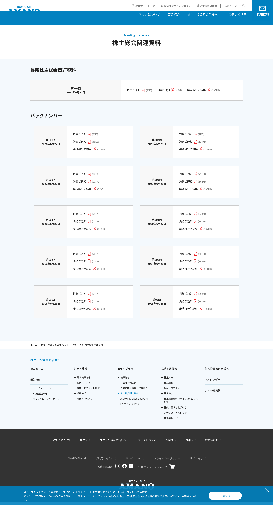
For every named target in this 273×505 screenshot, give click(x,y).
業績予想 (81, 396)
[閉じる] (267, 490)
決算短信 (124, 380)
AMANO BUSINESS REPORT (134, 401)
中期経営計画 (40, 396)
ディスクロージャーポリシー (47, 401)
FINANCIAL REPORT (130, 406)
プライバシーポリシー (167, 461)
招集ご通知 (139, 92)
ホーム (33, 346)
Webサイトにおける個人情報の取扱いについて (153, 495)
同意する (225, 496)
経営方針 (35, 382)
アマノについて (125, 14)
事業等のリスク (85, 401)
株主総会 (168, 396)
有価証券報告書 (128, 385)
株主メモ (168, 380)
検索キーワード (233, 5)
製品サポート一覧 (145, 5)
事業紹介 (149, 14)
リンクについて (135, 461)
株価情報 (168, 420)
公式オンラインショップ (176, 5)
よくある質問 (213, 393)
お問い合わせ (213, 443)
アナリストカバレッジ (175, 415)
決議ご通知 (170, 92)
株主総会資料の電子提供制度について (181, 403)
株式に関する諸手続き (175, 410)
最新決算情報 (83, 380)
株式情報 (168, 385)
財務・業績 (80, 371)
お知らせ (190, 443)
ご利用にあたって (105, 461)
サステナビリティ (213, 14)
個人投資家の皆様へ (217, 371)
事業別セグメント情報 (88, 390)
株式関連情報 (169, 371)
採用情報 (238, 14)
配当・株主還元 (172, 390)
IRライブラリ (74, 346)
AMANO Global (207, 5)
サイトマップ (198, 461)
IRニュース (36, 371)
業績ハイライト (85, 385)
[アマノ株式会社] (24, 10)
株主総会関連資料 (129, 396)
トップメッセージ (42, 390)
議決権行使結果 (203, 92)
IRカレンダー (212, 382)
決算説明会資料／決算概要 (134, 390)
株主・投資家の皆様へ (178, 14)
